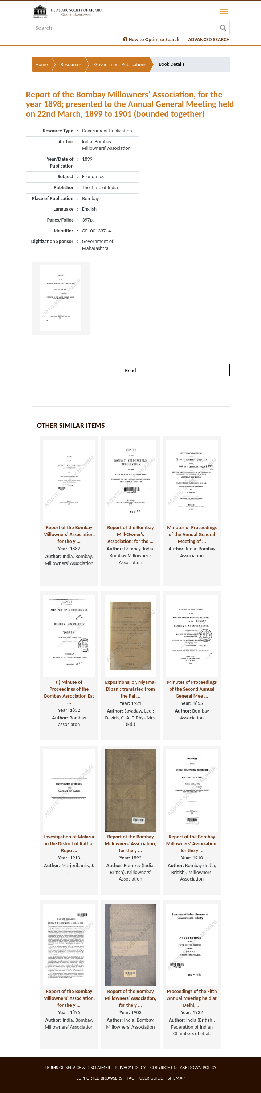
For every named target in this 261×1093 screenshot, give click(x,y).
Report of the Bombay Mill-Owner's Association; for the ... (130, 534)
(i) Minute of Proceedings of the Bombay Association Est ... (69, 692)
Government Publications (120, 64)
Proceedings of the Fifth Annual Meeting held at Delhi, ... (192, 998)
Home (42, 64)
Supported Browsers (99, 1078)
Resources (71, 64)
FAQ (130, 1078)
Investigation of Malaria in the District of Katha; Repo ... (69, 843)
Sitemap (175, 1078)
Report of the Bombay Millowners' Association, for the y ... (69, 534)
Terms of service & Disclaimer (77, 1067)
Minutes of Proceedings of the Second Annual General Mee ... (192, 689)
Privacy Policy (130, 1067)
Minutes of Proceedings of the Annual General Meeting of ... (192, 534)
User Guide (151, 1078)
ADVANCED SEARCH (208, 39)
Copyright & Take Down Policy (183, 1067)
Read (130, 370)
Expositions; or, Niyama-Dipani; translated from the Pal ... (130, 689)
